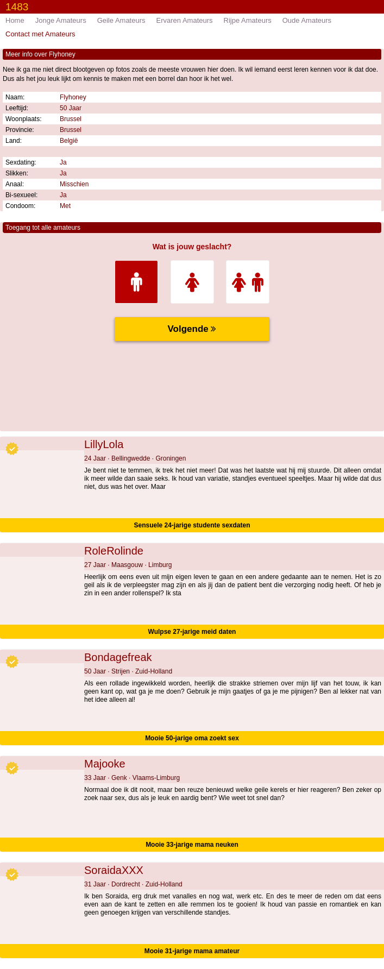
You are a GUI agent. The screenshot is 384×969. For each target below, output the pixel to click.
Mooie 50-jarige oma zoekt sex (192, 738)
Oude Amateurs (306, 20)
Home (14, 20)
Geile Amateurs (121, 20)
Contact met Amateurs (40, 34)
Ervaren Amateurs (184, 20)
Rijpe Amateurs (248, 20)
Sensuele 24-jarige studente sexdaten (192, 525)
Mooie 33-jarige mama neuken (192, 844)
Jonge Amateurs (60, 20)
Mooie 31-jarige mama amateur (192, 951)
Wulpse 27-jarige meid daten (192, 631)
